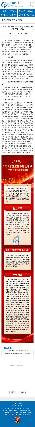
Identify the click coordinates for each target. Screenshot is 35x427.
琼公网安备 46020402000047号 (21, 414)
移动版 (15, 403)
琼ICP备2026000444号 (16, 412)
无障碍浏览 (31, 2)
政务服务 (13, 15)
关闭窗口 (23, 392)
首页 (4, 11)
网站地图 (14, 406)
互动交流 (21, 15)
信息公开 (30, 11)
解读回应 (4, 15)
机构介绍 (13, 11)
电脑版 (20, 403)
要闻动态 (21, 11)
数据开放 (30, 15)
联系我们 (20, 406)
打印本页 (11, 392)
